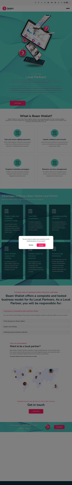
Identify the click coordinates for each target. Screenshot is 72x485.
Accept (41, 245)
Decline (31, 245)
